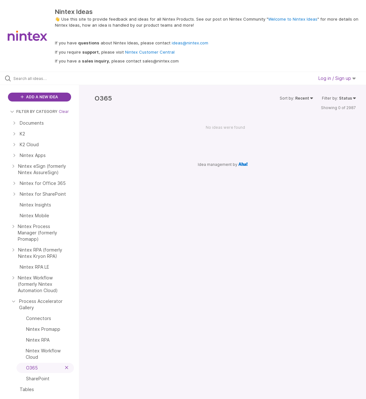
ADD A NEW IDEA (39, 97)
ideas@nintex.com (190, 42)
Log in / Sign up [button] (337, 78)
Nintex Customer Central (150, 52)
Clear (64, 111)
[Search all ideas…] (44, 78)
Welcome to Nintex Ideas (292, 19)
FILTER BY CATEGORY (33, 111)
